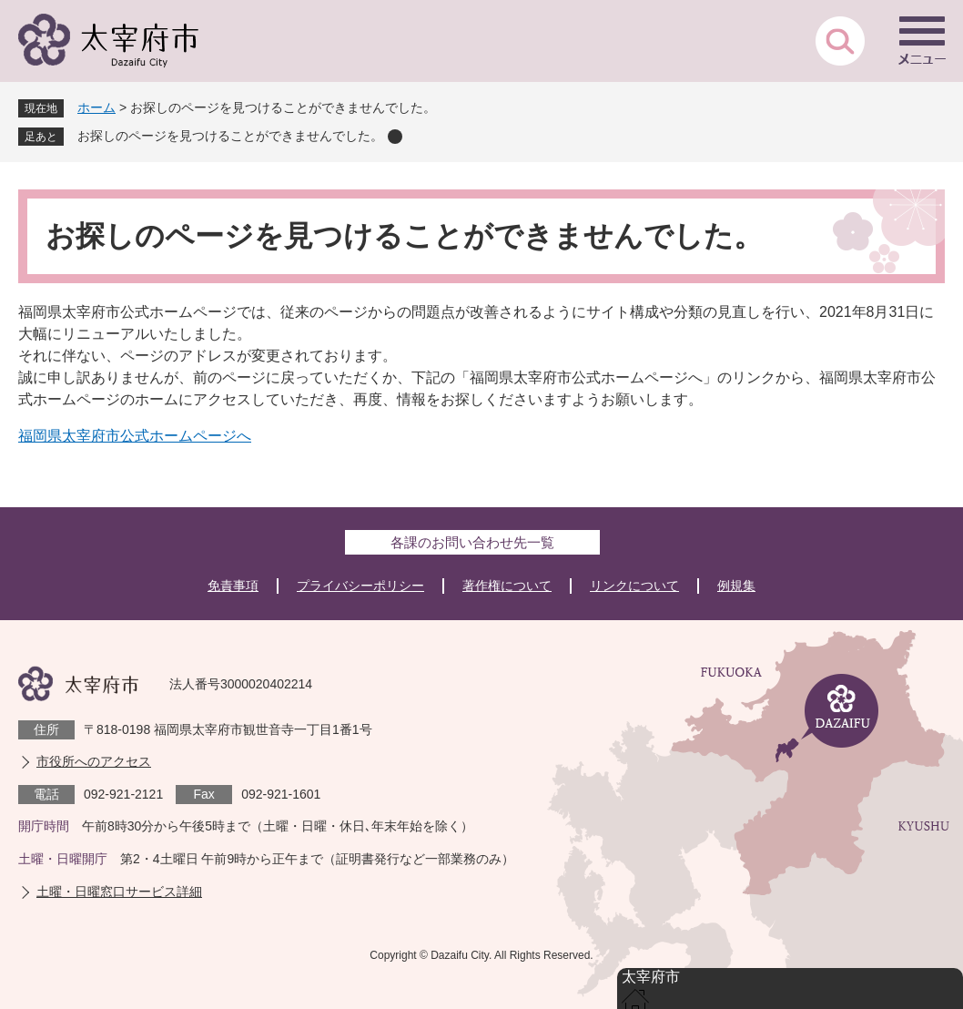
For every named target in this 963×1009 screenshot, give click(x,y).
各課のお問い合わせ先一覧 (472, 542)
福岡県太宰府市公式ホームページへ (134, 435)
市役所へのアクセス (93, 761)
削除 (395, 136)
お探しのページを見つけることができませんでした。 (230, 135)
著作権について (507, 585)
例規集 (736, 585)
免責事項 (233, 585)
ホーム (96, 107)
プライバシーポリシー (360, 585)
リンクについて (634, 585)
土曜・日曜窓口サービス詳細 (119, 891)
